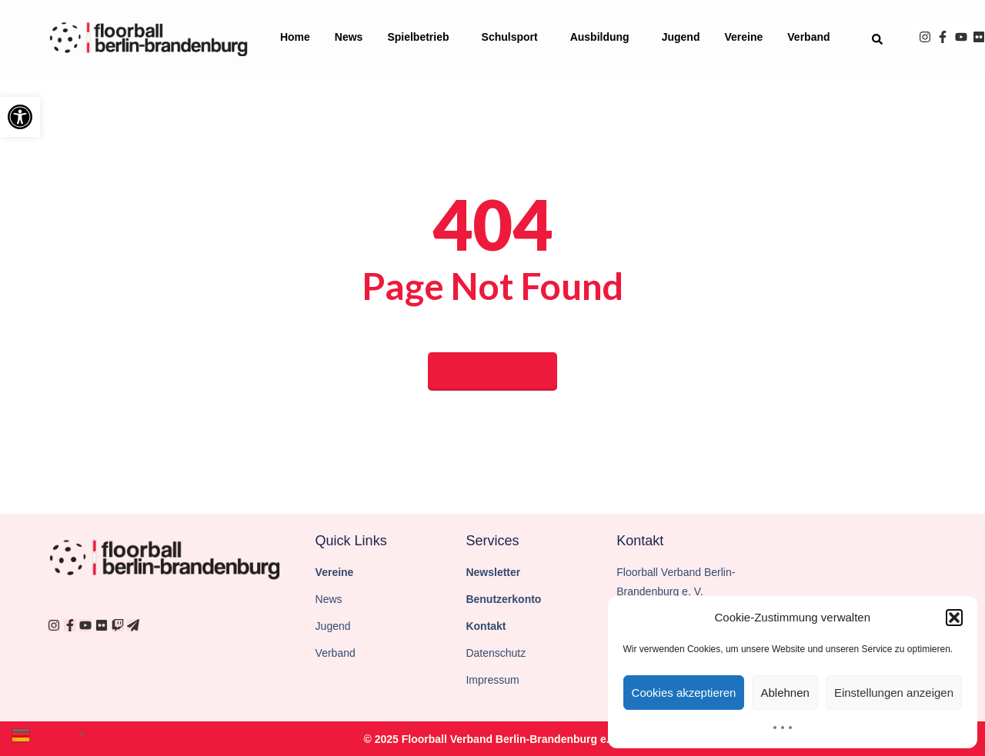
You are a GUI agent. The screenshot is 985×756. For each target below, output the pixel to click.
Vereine (743, 37)
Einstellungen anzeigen (893, 692)
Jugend (681, 37)
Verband (812, 37)
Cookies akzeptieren (684, 692)
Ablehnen (784, 692)
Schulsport (514, 37)
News (349, 37)
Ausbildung (603, 37)
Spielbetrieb (421, 37)
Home (295, 37)
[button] (20, 117)
